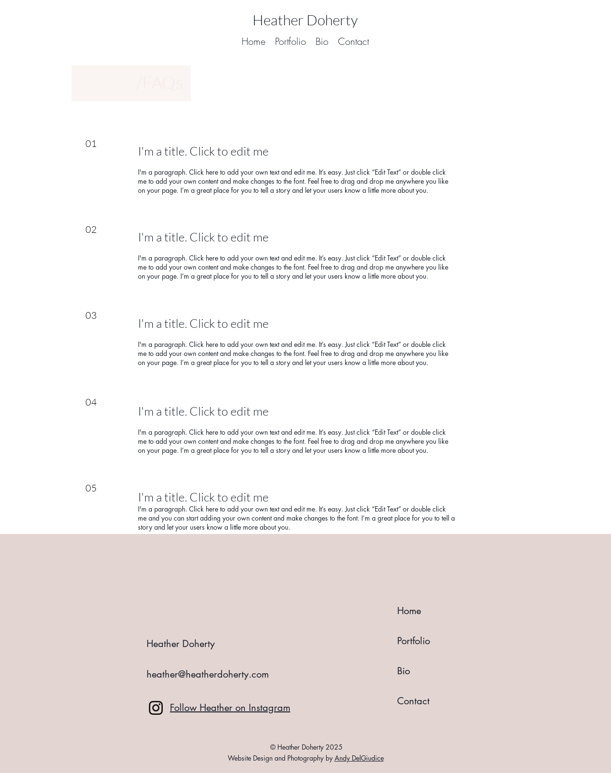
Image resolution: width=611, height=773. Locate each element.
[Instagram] (156, 708)
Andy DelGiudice (359, 758)
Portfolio (413, 641)
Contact (413, 701)
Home (409, 611)
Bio (403, 671)
